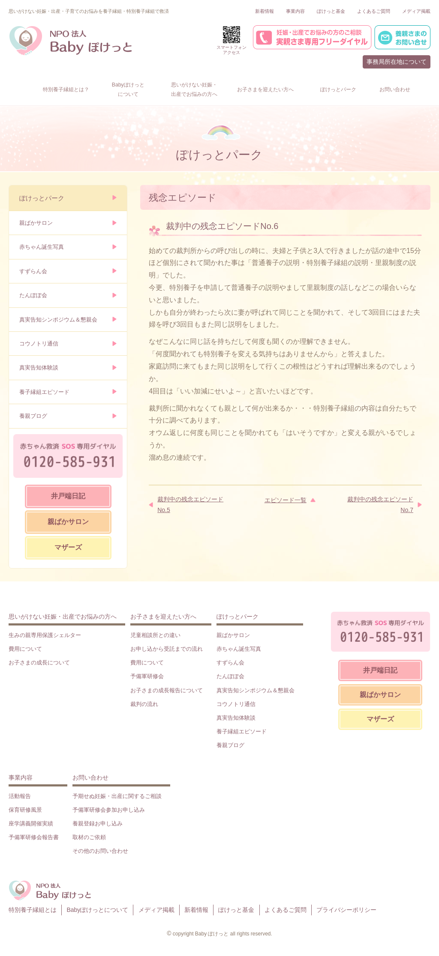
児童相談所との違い (155, 635)
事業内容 (295, 11)
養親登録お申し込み (97, 823)
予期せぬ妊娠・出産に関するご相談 (117, 796)
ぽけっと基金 (331, 11)
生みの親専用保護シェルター (45, 635)
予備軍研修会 (147, 676)
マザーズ (68, 547)
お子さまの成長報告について (166, 690)
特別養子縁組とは (33, 909)
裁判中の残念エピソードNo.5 (190, 504)
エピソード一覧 (286, 500)
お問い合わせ (90, 777)
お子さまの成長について (39, 662)
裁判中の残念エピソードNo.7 (380, 504)
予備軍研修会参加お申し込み (108, 810)
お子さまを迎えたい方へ (163, 616)
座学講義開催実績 (31, 823)
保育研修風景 (25, 810)
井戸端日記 (68, 496)
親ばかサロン (36, 223)
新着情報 (264, 11)
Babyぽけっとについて (97, 909)
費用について (25, 649)
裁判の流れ (144, 704)
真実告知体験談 (38, 367)
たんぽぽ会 (33, 295)
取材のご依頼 (89, 837)
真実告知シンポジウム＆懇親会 (58, 319)
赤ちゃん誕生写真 (41, 247)
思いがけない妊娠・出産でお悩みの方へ (63, 616)
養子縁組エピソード (44, 392)
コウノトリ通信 (38, 343)
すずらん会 (33, 271)
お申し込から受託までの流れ (166, 649)
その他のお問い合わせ (100, 851)
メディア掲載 (416, 11)
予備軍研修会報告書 (34, 837)
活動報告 (20, 796)
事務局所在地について (397, 61)
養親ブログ (33, 416)
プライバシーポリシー (346, 909)
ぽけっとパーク (41, 198)
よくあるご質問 (373, 11)
